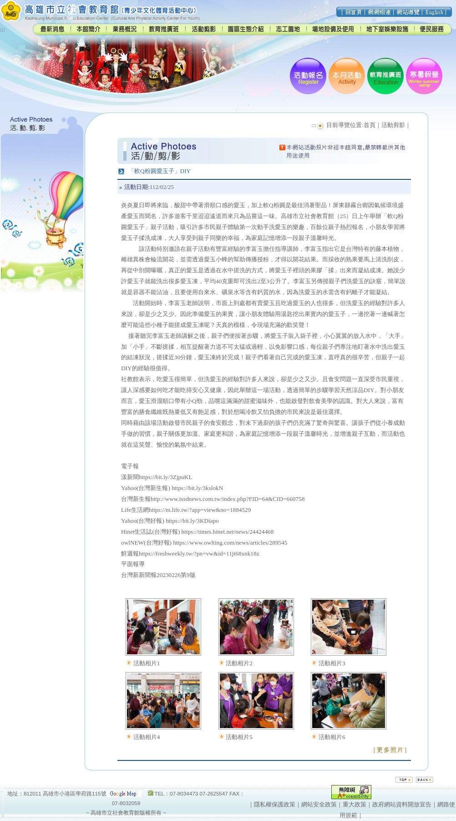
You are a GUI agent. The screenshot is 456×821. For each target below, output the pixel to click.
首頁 (369, 125)
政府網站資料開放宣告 (401, 804)
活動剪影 (393, 125)
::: (2, 29)
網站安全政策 (319, 804)
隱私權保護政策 (274, 804)
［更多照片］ (390, 749)
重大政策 (354, 804)
